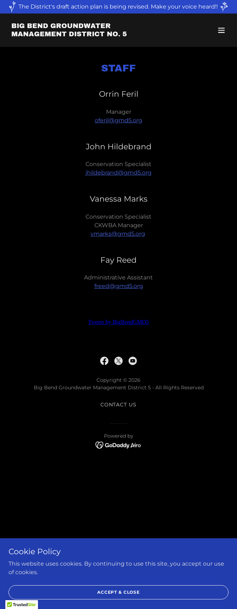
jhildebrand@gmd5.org (118, 172)
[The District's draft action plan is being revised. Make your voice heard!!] (118, 6)
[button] (221, 30)
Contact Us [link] (118, 404)
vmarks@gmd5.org (117, 233)
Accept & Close (118, 592)
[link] (85, 34)
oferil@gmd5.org (118, 120)
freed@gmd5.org (118, 286)
